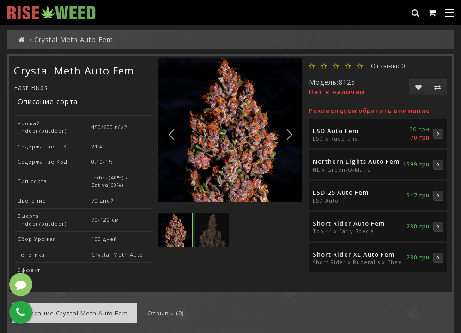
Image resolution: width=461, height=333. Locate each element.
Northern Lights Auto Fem (356, 161)
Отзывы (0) (165, 313)
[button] (289, 134)
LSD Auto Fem (335, 131)
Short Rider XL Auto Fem (353, 254)
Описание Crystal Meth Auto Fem (74, 313)
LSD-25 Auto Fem (341, 192)
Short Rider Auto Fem (349, 223)
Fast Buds (31, 87)
